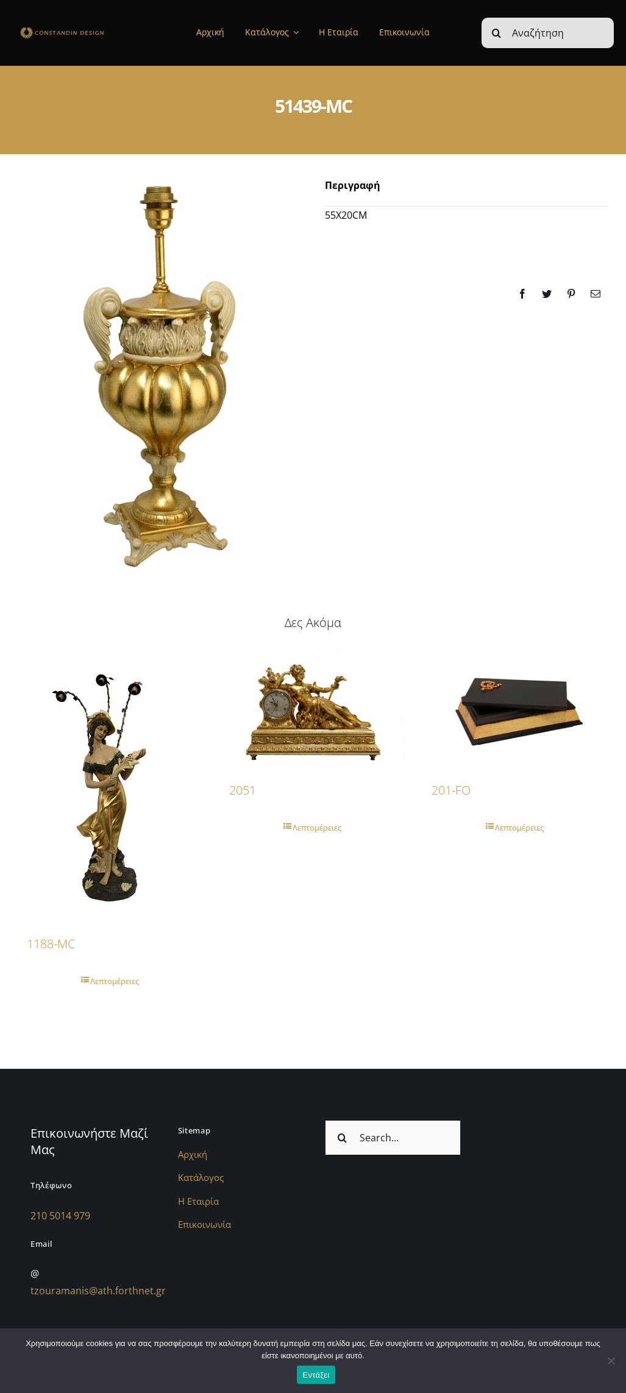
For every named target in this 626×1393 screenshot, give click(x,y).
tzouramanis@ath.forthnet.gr (98, 1290)
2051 (242, 790)
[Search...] (393, 1138)
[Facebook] (522, 294)
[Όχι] (611, 1361)
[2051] (313, 709)
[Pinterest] (571, 294)
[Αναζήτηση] (548, 33)
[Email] (595, 294)
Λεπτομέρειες (114, 981)
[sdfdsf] (78, 30)
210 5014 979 (60, 1215)
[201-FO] (515, 709)
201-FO (451, 790)
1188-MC (51, 943)
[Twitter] (547, 294)
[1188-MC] (110, 786)
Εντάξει (316, 1375)
